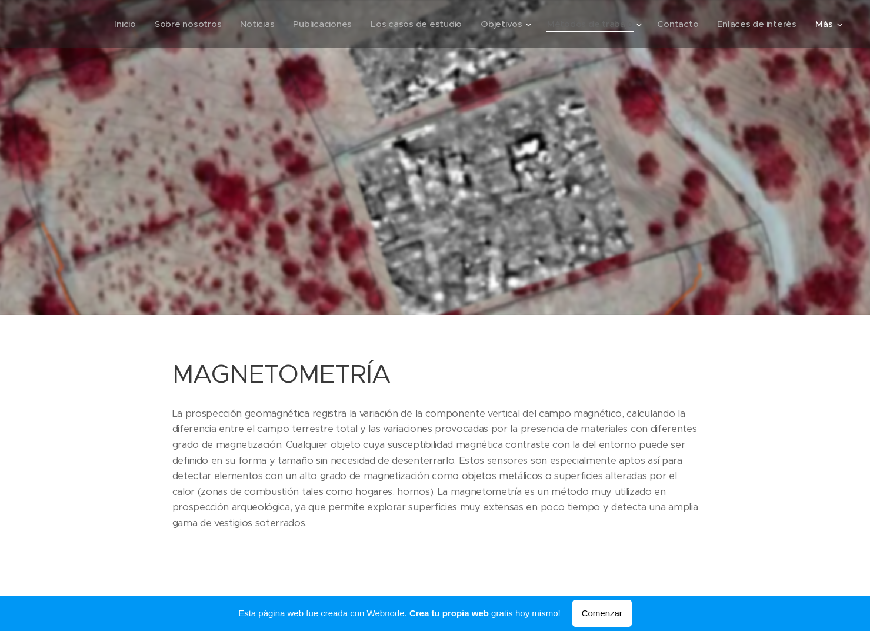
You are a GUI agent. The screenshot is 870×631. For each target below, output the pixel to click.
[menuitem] (112, 24)
